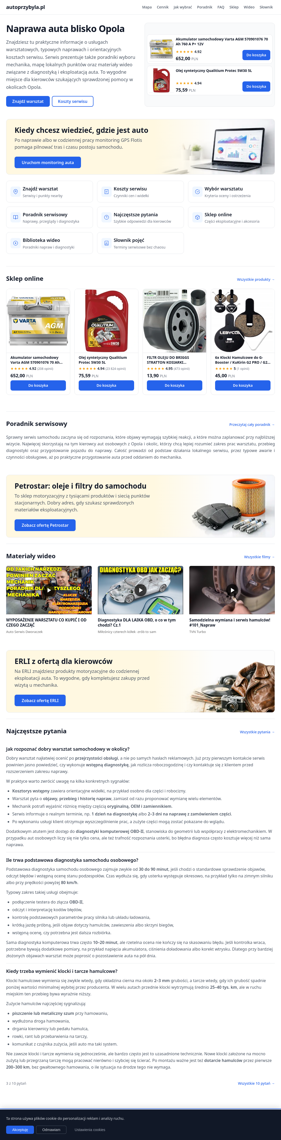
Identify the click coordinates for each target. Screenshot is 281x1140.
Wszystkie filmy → (259, 556)
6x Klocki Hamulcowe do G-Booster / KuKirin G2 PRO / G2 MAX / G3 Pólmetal (241, 362)
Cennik (163, 7)
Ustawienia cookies (90, 1130)
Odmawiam (51, 1130)
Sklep (234, 7)
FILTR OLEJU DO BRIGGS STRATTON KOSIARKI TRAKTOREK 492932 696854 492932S (170, 365)
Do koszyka (256, 54)
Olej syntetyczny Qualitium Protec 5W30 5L (214, 70)
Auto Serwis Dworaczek (24, 631)
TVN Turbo (197, 631)
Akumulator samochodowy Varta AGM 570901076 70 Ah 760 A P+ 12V (35, 362)
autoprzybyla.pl (25, 7)
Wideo (249, 7)
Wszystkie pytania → (257, 731)
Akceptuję (20, 1130)
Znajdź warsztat (28, 101)
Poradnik (204, 7)
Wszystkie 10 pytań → (256, 1083)
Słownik (266, 7)
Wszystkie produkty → (256, 279)
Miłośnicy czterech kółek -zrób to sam (127, 631)
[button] (49, 590)
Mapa (147, 7)
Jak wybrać (183, 7)
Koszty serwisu (72, 101)
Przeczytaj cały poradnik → (252, 424)
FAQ (220, 7)
